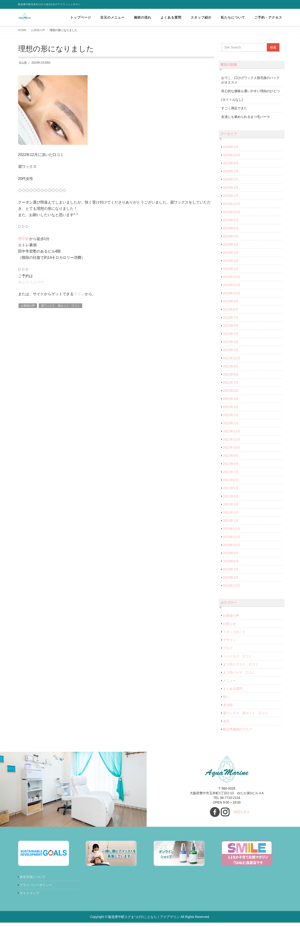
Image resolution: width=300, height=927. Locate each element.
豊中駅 (23, 239)
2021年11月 (231, 439)
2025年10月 (231, 155)
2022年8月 (230, 374)
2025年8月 (230, 163)
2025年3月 (230, 187)
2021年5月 (230, 488)
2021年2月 (230, 512)
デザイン (229, 640)
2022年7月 (230, 382)
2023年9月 (230, 301)
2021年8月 (230, 464)
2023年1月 (230, 350)
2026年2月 (230, 147)
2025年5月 (230, 179)
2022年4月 (230, 399)
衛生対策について (33, 877)
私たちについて (233, 17)
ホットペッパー (31, 282)
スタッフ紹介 (201, 17)
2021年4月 (230, 496)
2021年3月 (230, 504)
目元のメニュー (112, 17)
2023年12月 (231, 277)
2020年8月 (230, 561)
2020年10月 (231, 545)
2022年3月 (230, 407)
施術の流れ (142, 17)
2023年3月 (230, 334)
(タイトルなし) (232, 99)
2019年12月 (231, 585)
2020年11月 (231, 537)
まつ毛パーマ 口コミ (239, 672)
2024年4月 (230, 244)
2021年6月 (230, 480)
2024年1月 (230, 269)
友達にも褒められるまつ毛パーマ (245, 117)
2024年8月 (230, 220)
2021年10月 (231, 447)
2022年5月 (230, 390)
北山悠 (23, 62)
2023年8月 (230, 309)
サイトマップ (29, 893)
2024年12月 (231, 204)
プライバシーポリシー (36, 885)
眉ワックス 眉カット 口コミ (60, 305)
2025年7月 (230, 171)
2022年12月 (231, 358)
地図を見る (242, 812)
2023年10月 (231, 293)
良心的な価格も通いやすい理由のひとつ (250, 91)
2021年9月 (230, 455)
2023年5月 (230, 325)
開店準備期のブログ (237, 729)
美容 (226, 721)
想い (226, 697)
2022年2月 (230, 415)
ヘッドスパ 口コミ (237, 656)
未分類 (228, 705)
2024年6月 (230, 228)
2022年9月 (230, 366)
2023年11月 (231, 285)
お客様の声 (38, 30)
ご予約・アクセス (268, 17)
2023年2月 (230, 342)
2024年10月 (231, 212)
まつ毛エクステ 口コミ (241, 664)
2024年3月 (230, 252)
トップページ (80, 17)
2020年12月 (231, 529)
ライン (79, 294)
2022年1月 (230, 423)
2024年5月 (230, 236)
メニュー (229, 680)
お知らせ (229, 624)
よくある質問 (171, 17)
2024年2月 (230, 261)
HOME (22, 30)
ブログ (228, 648)
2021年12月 (231, 431)
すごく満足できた (234, 108)
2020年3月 (230, 577)
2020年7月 (230, 569)
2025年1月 (230, 196)
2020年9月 (230, 553)
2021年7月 (230, 472)
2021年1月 (230, 520)
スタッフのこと (234, 632)
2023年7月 (230, 317)
